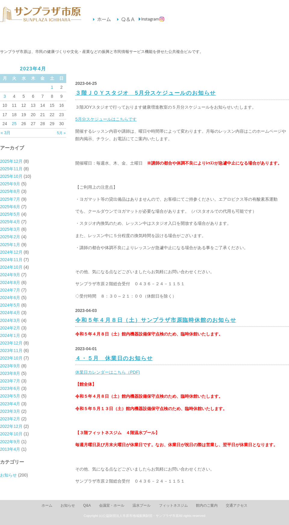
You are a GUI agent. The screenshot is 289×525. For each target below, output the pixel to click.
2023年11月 (11, 350)
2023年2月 (10, 418)
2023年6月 (10, 388)
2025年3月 (10, 229)
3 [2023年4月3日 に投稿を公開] (5, 96)
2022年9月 (10, 441)
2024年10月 (11, 267)
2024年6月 (10, 297)
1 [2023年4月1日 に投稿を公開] (52, 87)
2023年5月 (10, 396)
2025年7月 (10, 199)
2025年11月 (11, 168)
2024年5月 (10, 305)
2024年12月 (11, 252)
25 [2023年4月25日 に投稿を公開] (14, 123)
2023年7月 (10, 380)
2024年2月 (10, 328)
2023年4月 (10, 403)
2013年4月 (10, 449)
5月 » (61, 133)
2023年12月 (11, 343)
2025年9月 (10, 183)
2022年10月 (11, 433)
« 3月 (6, 132)
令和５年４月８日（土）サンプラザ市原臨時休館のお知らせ (155, 320)
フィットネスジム (144, 36)
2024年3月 (10, 320)
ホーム (47, 505)
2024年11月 (11, 259)
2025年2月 (10, 236)
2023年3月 (10, 411)
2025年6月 (10, 206)
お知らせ (20, 36)
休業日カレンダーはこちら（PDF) (107, 372)
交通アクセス (226, 36)
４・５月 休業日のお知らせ (114, 358)
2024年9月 (10, 274)
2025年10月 (11, 176)
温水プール (103, 36)
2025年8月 (10, 191)
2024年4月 (10, 312)
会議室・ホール (61, 36)
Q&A (87, 505)
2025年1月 (10, 244)
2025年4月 (10, 221)
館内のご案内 (185, 36)
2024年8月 (10, 282)
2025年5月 (10, 214)
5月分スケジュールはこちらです (106, 119)
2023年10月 (11, 358)
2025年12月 (11, 161)
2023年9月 (10, 365)
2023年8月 (10, 373)
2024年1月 (10, 335)
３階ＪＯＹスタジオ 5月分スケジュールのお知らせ (145, 93)
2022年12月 (11, 426)
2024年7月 (10, 290)
